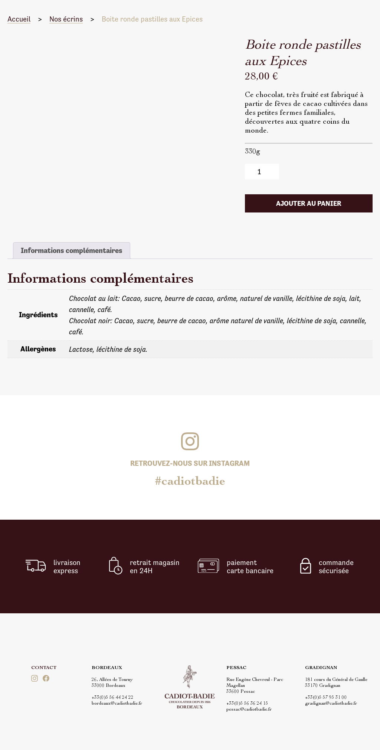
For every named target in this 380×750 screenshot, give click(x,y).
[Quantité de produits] (262, 171)
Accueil (18, 19)
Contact (43, 668)
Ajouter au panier (308, 203)
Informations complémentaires (71, 250)
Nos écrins (66, 19)
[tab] (71, 250)
